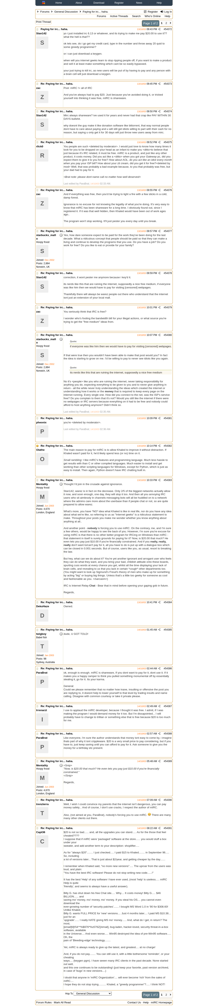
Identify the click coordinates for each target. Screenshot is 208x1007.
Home (58, 2)
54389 (168, 761)
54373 (168, 83)
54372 (168, 29)
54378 (168, 273)
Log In (166, 11)
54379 (168, 307)
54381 (168, 418)
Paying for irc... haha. (54, 29)
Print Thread (43, 21)
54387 (168, 706)
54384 (168, 602)
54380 (168, 335)
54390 (168, 800)
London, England (45, 512)
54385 (168, 629)
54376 (168, 190)
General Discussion (66, 11)
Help (159, 2)
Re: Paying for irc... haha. (57, 83)
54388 (168, 733)
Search (136, 16)
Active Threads (119, 16)
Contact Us (134, 1002)
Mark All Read (62, 1002)
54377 (168, 231)
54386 (168, 668)
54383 (168, 480)
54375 (168, 142)
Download (98, 2)
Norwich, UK (43, 266)
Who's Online (153, 16)
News (139, 2)
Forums (44, 11)
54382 (168, 445)
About (79, 2)
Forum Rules (44, 1002)
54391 (168, 828)
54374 (168, 111)
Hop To (69, 993)
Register (119, 2)
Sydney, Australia (45, 662)
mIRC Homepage (161, 1002)
